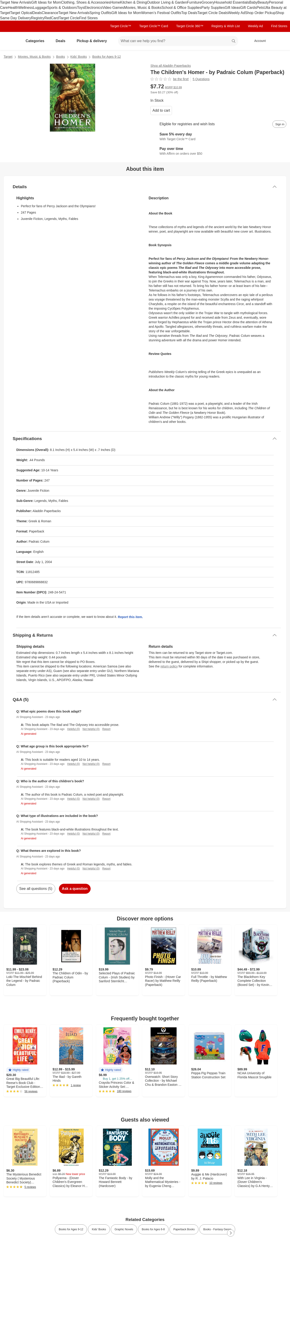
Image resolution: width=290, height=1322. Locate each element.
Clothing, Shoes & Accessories (85, 2)
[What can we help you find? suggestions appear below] (178, 41)
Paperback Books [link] (184, 1229)
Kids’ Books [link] (99, 1229)
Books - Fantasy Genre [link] (217, 1229)
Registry (37, 18)
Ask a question (75, 889)
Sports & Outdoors (62, 8)
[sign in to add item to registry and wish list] (279, 124)
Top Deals (189, 13)
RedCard (51, 18)
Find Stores (88, 18)
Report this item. (130, 617)
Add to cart (161, 110)
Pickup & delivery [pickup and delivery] (93, 41)
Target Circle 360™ (189, 26)
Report (106, 729)
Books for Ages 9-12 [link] (71, 1229)
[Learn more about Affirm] (218, 151)
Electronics (93, 8)
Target (8, 56)
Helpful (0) (73, 729)
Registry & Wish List (225, 26)
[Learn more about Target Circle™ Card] (218, 137)
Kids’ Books (78, 56)
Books (60, 56)
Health (13, 8)
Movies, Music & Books (142, 8)
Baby (253, 2)
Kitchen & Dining (133, 2)
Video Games (113, 8)
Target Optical (21, 13)
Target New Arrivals (15, 2)
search (234, 41)
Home (115, 2)
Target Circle (69, 18)
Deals (37, 13)
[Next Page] (230, 1233)
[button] (18, 1070)
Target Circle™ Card (153, 26)
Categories (37, 41)
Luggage (40, 8)
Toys (80, 8)
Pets (260, 8)
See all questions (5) (35, 889)
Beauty (263, 2)
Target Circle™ (120, 26)
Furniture (194, 2)
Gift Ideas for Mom (46, 2)
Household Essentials (231, 2)
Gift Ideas (232, 8)
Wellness (25, 8)
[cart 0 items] (280, 41)
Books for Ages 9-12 (106, 56)
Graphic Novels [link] (124, 1229)
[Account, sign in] (258, 41)
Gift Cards (248, 8)
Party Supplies (213, 8)
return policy (169, 666)
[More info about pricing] (254, 88)
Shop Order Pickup (260, 13)
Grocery (207, 2)
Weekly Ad (236, 13)
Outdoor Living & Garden (167, 2)
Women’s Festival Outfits (161, 13)
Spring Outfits (100, 13)
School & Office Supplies (181, 8)
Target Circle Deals (212, 13)
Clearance (50, 13)
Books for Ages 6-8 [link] (153, 1229)
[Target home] (10, 41)
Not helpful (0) (90, 729)
